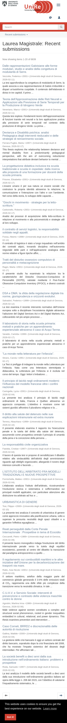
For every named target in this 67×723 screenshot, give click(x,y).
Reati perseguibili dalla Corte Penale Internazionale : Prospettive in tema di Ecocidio (31, 531)
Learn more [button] (50, 708)
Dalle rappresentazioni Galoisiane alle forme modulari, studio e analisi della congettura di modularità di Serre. (29, 69)
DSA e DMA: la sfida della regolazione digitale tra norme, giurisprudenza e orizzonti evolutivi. (32, 295)
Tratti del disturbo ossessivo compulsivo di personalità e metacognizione (28, 261)
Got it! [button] (10, 717)
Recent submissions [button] (16, 34)
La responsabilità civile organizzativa (25, 444)
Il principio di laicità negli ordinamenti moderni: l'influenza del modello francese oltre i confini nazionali (31, 384)
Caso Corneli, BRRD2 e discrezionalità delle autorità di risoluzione (29, 628)
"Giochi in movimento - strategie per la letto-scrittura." (29, 204)
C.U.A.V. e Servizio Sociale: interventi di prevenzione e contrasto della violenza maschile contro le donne (32, 596)
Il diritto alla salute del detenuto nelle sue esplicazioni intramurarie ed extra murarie (28, 416)
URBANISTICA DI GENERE (19, 502)
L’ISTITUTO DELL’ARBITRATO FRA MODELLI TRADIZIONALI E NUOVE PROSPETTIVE (31, 473)
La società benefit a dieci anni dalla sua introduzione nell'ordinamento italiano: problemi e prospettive (32, 659)
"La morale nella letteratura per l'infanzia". (28, 353)
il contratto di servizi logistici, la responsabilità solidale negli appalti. (30, 231)
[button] (50, 17)
